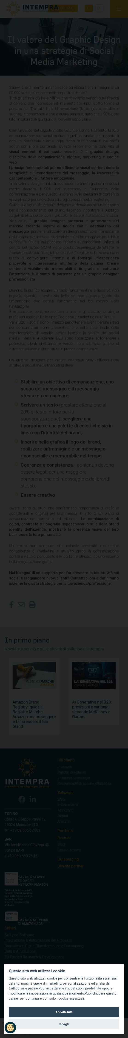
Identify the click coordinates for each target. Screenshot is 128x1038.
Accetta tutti (64, 1012)
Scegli (64, 1024)
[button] (10, 1027)
